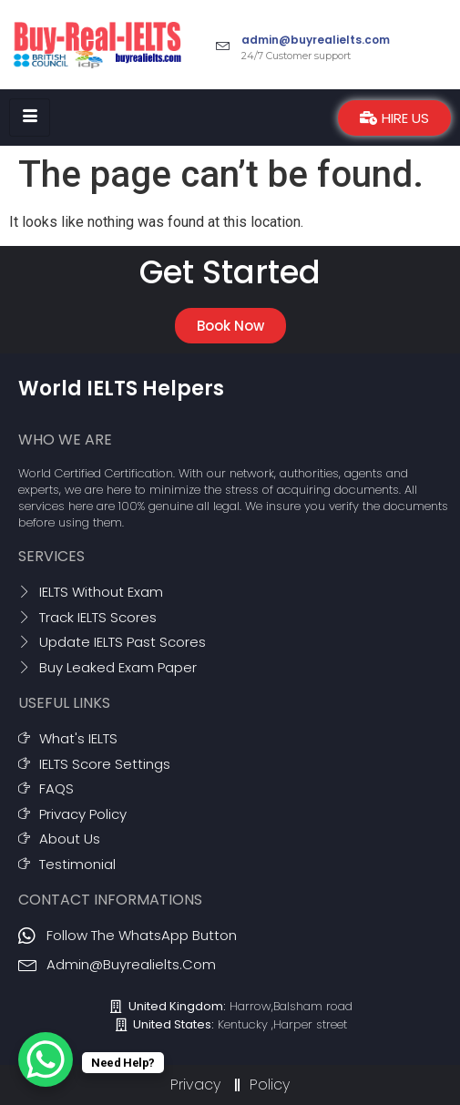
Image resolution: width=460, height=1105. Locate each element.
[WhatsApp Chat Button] (45, 1059)
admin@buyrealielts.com (315, 39)
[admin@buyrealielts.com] (223, 44)
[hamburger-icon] (29, 117)
